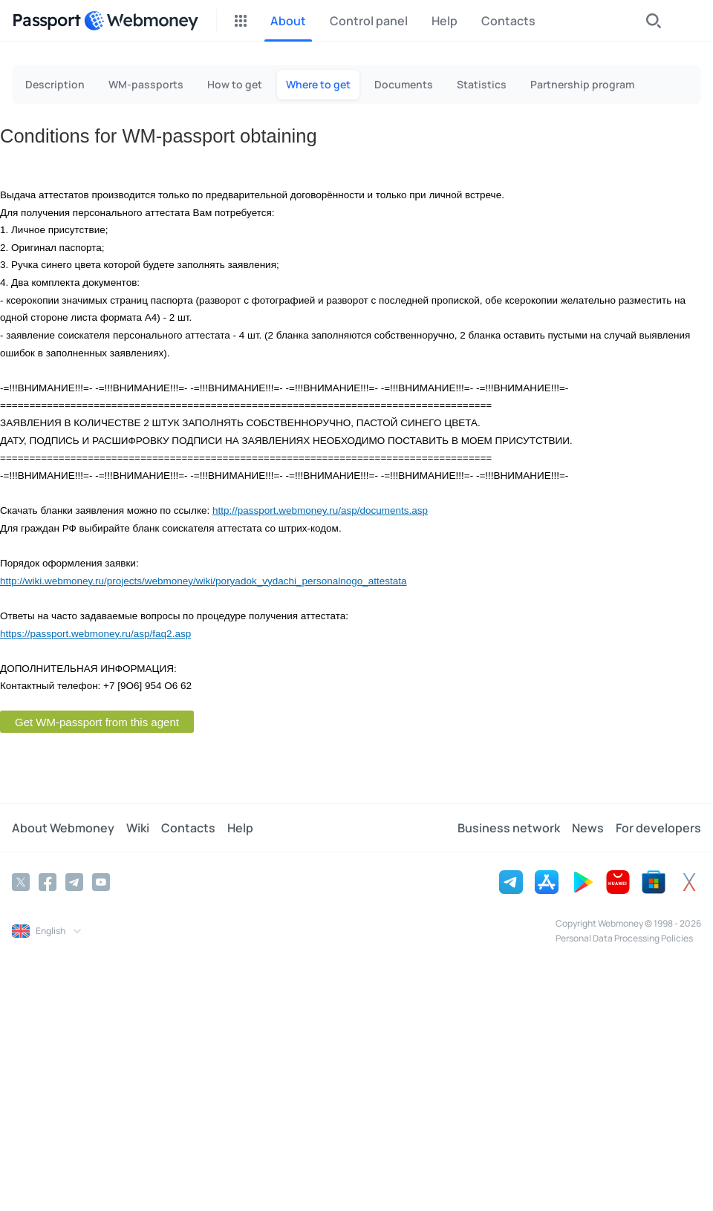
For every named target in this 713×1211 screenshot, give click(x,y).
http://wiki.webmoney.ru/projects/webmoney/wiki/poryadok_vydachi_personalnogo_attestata (203, 581)
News (588, 828)
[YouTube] (101, 882)
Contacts (188, 828)
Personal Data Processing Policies (624, 938)
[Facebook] (47, 882)
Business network (509, 828)
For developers (658, 828)
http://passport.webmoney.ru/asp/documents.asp (320, 510)
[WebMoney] (141, 20)
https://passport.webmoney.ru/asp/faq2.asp (95, 633)
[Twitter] (21, 882)
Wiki (137, 828)
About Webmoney (63, 828)
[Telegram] (74, 882)
